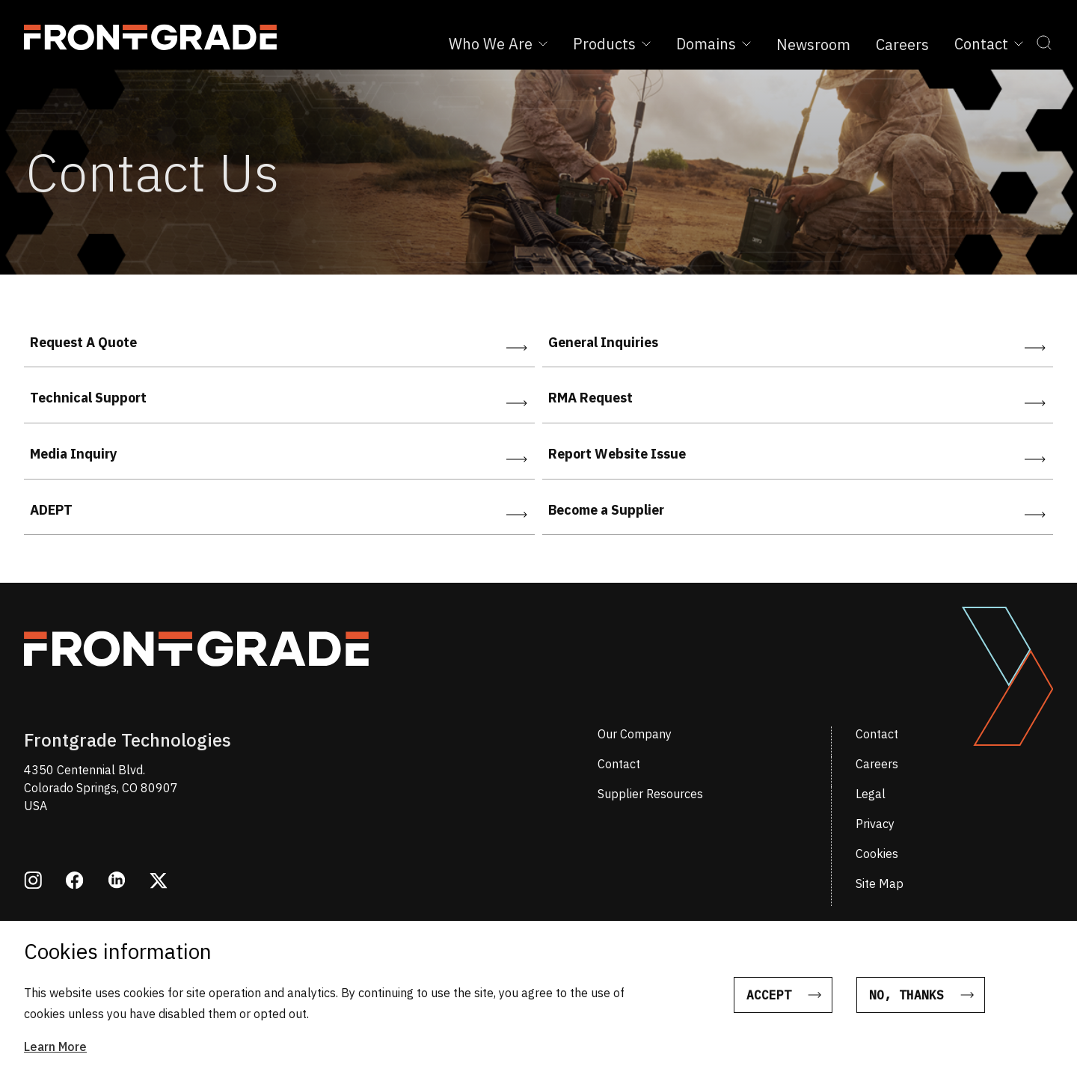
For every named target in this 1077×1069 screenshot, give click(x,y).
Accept (768, 997)
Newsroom (813, 44)
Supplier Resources (650, 793)
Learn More (55, 1049)
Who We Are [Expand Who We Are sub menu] (498, 44)
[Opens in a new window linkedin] (117, 882)
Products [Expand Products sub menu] (612, 44)
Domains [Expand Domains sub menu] (713, 44)
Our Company (635, 733)
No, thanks (906, 997)
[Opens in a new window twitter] (159, 882)
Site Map (879, 883)
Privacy (875, 823)
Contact (877, 733)
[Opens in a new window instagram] (33, 882)
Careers (902, 44)
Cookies (877, 853)
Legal (871, 793)
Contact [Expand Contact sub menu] (988, 44)
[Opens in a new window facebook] (75, 882)
